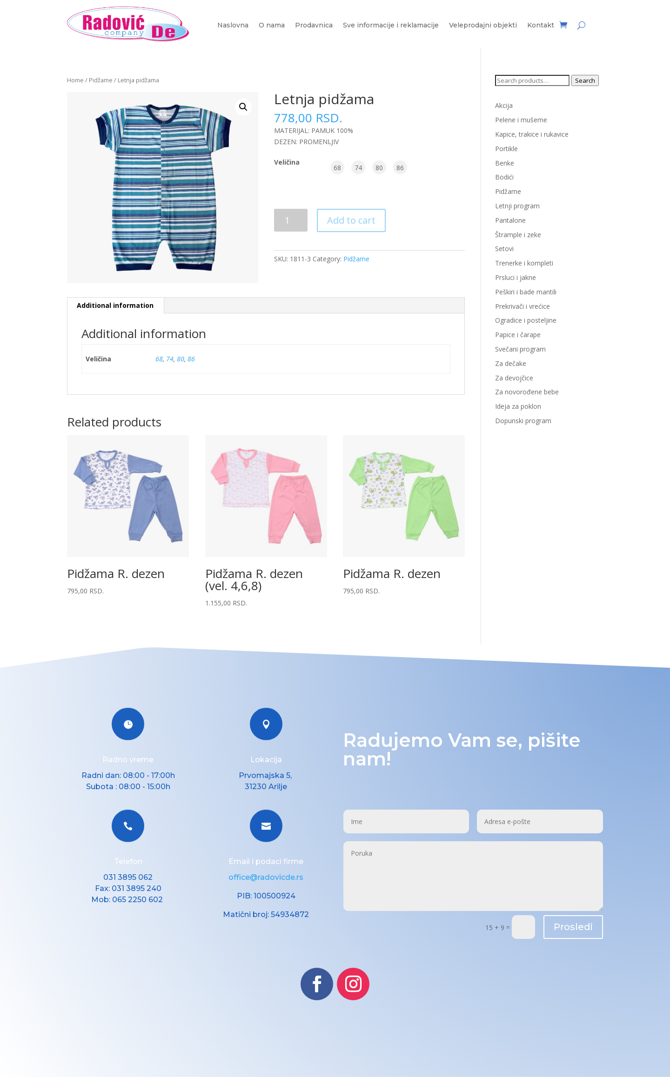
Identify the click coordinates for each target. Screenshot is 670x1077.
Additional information (115, 305)
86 (191, 358)
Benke (504, 163)
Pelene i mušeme (521, 119)
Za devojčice (514, 377)
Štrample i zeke (518, 234)
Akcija (504, 105)
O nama (272, 25)
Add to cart (351, 220)
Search (585, 80)
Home (75, 80)
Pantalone (510, 220)
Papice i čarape (518, 334)
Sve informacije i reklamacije (391, 25)
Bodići (504, 177)
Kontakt (540, 25)
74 (170, 358)
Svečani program (520, 349)
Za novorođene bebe (527, 391)
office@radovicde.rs (265, 877)
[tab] (115, 305)
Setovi (504, 248)
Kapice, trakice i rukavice (532, 134)
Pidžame (101, 80)
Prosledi (573, 926)
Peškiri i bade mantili (525, 291)
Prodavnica (314, 25)
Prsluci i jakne (515, 277)
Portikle (506, 148)
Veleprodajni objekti (483, 25)
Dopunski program (523, 420)
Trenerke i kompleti (524, 263)
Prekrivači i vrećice (522, 306)
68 (159, 358)
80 (180, 358)
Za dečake (510, 363)
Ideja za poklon (518, 406)
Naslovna (232, 25)
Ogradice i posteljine (525, 320)
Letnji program (517, 205)
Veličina (287, 162)
